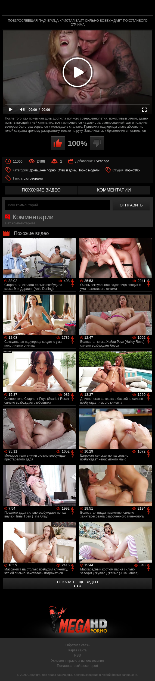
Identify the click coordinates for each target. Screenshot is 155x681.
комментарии (114, 190)
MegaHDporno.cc (90, 9)
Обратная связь (77, 645)
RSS (77, 655)
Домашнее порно (43, 170)
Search (145, 8)
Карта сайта (78, 650)
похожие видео (41, 190)
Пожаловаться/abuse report (77, 666)
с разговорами (32, 178)
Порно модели (89, 170)
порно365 (132, 170)
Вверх (147, 670)
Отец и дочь (66, 170)
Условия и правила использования (77, 661)
